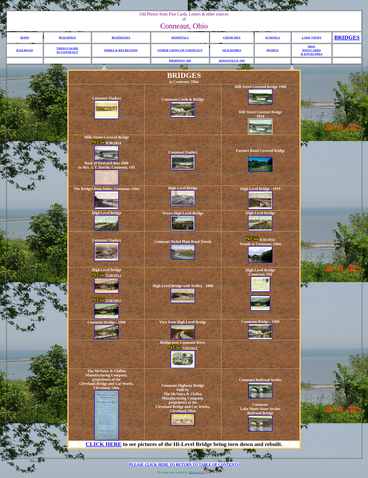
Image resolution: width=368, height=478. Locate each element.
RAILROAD (24, 50)
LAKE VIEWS (311, 37)
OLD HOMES (231, 50)
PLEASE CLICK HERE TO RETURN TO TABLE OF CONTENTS (184, 464)
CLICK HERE (104, 444)
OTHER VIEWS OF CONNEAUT (180, 50)
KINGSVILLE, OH (232, 60)
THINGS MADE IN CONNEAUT (67, 50)
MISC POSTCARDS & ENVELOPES (311, 50)
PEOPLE (272, 50)
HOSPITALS (179, 37)
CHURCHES (232, 37)
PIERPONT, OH (180, 60)
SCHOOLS (272, 37)
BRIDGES (347, 37)
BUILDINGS (67, 37)
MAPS (24, 37)
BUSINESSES (121, 37)
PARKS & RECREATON (121, 50)
